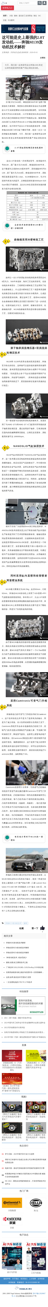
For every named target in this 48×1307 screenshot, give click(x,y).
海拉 (35, 16)
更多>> (4, 1044)
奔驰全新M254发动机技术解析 (17, 948)
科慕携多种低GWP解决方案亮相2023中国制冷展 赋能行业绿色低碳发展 (25, 1175)
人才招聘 (32, 1279)
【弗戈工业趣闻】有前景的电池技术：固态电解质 (11, 1137)
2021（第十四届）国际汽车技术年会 (18, 1018)
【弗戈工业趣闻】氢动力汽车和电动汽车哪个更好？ (11, 1116)
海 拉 (36, 1211)
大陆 (11, 16)
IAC (39, 16)
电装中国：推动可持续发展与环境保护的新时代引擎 (24, 1168)
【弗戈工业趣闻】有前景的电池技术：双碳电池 (35, 1116)
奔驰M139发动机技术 (13, 923)
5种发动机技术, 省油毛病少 (16, 957)
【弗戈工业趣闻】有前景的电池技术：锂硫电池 (35, 1137)
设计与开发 (12, 1272)
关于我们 (15, 1279)
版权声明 (7, 1279)
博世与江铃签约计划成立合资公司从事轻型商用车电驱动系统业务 (25, 1161)
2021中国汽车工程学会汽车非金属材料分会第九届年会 (24, 1023)
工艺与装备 (36, 1273)
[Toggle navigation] (6, 3)
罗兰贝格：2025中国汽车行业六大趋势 (19, 1154)
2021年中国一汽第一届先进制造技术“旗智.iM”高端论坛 (25, 1037)
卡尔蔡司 (11, 20)
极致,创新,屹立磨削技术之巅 (17, 962)
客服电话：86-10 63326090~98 (28, 1282)
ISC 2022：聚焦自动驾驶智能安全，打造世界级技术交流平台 (25, 1182)
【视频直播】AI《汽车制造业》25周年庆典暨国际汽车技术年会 (36, 1065)
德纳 (15, 16)
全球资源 (41, 1279)
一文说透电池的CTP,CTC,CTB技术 (19, 982)
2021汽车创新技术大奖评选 (14, 1027)
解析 (25, 923)
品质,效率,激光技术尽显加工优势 (18, 977)
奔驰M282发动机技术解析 (16, 943)
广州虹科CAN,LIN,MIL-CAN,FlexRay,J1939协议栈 (24, 967)
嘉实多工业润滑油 (25, 16)
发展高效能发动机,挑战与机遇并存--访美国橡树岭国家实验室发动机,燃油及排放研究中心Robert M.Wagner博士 (25, 972)
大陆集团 (12, 1210)
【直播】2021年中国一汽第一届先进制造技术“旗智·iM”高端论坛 (11, 1088)
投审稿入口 (7, 8)
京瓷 (4, 20)
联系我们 (24, 1279)
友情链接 (11, 1282)
